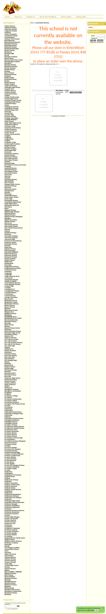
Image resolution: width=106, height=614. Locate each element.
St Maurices (8, 493)
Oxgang (7, 347)
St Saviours (8, 525)
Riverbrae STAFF (10, 373)
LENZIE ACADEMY (10, 281)
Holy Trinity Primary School (13, 228)
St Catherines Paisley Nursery (14, 426)
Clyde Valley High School (12, 123)
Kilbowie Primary (10, 249)
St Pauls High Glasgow (12, 517)
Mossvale (7, 323)
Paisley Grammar (10, 350)
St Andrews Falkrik (10, 401)
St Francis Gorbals (10, 447)
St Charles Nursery (10, 434)
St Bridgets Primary (10, 423)
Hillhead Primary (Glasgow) (13, 216)
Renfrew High (8, 368)
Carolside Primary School (12, 100)
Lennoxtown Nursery (11, 279)
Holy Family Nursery (11, 225)
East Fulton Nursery (11, 158)
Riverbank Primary (10, 370)
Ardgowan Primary (10, 31)
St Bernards (8, 415)
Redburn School (9, 367)
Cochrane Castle (9, 126)
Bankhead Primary (10, 47)
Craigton (7, 141)
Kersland (7, 245)
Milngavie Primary (10, 313)
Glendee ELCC (9, 191)
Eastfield (7, 162)
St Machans (8, 472)
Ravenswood (8, 365)
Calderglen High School (12, 87)
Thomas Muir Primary (11, 549)
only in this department (11, 608)
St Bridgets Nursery (11, 422)
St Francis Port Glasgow (12, 449)
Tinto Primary (8, 556)
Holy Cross (8, 223)
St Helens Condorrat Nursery (14, 454)
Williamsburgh (9, 588)
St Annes (7, 405)
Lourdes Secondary (10, 297)
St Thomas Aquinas (10, 530)
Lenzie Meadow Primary (12, 284)
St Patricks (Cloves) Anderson (14, 510)
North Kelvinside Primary (12, 331)
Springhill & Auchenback (12, 391)
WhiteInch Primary (10, 585)
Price (67, 90)
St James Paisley (10, 457)
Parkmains (8, 352)
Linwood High (9, 286)
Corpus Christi (9, 132)
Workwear (7, 594)
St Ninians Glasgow (10, 504)
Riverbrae (7, 371)
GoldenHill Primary (10, 195)
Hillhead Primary (9, 215)
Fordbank (7, 166)
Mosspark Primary (10, 321)
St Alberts (7, 394)
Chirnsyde (7, 111)
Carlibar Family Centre (11, 97)
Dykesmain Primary (10, 157)
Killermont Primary (10, 255)
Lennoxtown (8, 278)
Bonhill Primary (9, 69)
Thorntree (7, 552)
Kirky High (7, 265)
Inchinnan (7, 234)
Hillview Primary (9, 221)
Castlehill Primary (10, 103)
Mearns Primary (9, 307)
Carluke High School (11, 99)
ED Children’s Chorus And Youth (15, 165)
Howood (7, 231)
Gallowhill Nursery (10, 168)
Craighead (7, 137)
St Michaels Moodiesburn (12, 494)
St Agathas (8, 392)
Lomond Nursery (10, 296)
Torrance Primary (10, 562)
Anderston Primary (10, 29)
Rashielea (7, 363)
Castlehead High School (12, 102)
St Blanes (7, 417)
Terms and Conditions (48, 17)
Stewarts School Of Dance (13, 541)
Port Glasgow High (10, 360)
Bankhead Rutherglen (11, 48)
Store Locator (66, 17)
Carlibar (7, 95)
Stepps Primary (9, 539)
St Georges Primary (10, 451)
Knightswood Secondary (12, 268)
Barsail (6, 55)
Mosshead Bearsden (11, 320)
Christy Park (8, 113)
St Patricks (8, 509)
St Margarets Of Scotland (12, 475)
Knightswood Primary (11, 266)
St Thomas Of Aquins (11, 531)
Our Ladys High (9, 346)
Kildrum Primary (9, 250)
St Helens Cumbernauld (12, 455)
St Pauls (7, 515)
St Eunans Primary (10, 443)
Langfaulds (8, 275)
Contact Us (30, 17)
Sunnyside (8, 544)
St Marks (7, 478)
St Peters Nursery (10, 520)
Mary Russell (8, 299)
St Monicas (8, 499)
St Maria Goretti (9, 476)
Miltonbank (8, 315)
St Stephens (8, 526)
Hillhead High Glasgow (11, 212)
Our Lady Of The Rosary (12, 344)
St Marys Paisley (9, 488)
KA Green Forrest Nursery (13, 241)
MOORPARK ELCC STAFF (13, 318)
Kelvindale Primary (10, 244)
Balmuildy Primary (10, 45)
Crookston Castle (10, 142)
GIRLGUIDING (9, 181)
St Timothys (8, 536)
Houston (7, 229)
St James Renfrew (10, 459)
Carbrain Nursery (10, 90)
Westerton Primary (10, 578)
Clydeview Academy (11, 124)
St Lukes (7, 470)
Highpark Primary (10, 210)
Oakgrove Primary (10, 338)
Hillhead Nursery (9, 213)
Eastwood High (9, 163)
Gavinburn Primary (10, 179)
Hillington (7, 218)
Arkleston (7, 32)
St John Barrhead (10, 460)
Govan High (8, 199)
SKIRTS (7, 386)
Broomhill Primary (10, 79)
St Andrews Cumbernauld (12, 399)
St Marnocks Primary (11, 480)
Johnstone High (9, 239)
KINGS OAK (8, 262)
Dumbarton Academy (11, 153)
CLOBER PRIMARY (10, 120)
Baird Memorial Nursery (12, 42)
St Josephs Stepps (10, 468)
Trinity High (8, 564)
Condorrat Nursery (10, 129)
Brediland (7, 76)
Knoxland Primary (10, 270)
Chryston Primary (10, 116)
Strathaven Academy (11, 543)
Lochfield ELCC (9, 289)
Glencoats (7, 187)
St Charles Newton (10, 433)
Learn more (90, 610)
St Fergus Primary (10, 444)
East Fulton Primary (11, 160)
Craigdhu (7, 136)
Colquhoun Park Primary (12, 128)
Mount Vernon (9, 325)
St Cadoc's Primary (10, 425)
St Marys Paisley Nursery (12, 489)
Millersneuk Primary (11, 310)
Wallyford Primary (10, 573)
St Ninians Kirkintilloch (12, 505)
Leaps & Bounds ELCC (12, 276)
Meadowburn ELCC (10, 300)
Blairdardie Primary (10, 66)
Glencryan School (10, 189)
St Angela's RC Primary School (14, 404)
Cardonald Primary (10, 94)
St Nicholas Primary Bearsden (14, 502)
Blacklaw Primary (10, 65)
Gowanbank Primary (11, 200)
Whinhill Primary (9, 583)
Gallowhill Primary (10, 170)
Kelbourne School (10, 242)
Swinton (7, 546)
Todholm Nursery (10, 557)
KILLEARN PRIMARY (11, 252)
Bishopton (7, 63)
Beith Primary (8, 58)
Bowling (7, 71)
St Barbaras (8, 409)
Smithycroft (8, 388)
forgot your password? (97, 42)
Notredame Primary (10, 334)
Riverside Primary (10, 375)
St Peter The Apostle (11, 518)
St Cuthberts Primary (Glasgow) (14, 441)
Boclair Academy (10, 68)
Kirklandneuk (8, 263)
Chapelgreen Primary (11, 108)
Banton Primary (9, 50)
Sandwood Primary (10, 380)
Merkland (7, 308)
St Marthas (8, 481)
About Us (18, 17)
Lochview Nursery (10, 292)
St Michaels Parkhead (11, 496)
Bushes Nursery (9, 82)
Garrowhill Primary (10, 173)
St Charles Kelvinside (11, 431)
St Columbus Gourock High (13, 438)
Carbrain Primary (10, 92)
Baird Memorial (9, 40)
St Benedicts (8, 410)
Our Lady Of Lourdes (11, 339)
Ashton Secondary (10, 34)
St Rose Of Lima (9, 523)
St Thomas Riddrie (10, 535)
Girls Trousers (9, 183)
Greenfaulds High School (12, 202)
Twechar (7, 567)
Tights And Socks (10, 554)
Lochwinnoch (8, 294)
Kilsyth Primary (9, 260)
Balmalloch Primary (10, 44)
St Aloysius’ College (11, 396)
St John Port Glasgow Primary (14, 465)
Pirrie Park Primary (10, 355)
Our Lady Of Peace (10, 341)
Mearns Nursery (9, 305)
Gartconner (8, 174)
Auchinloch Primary (11, 36)
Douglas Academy (10, 149)
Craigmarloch (8, 139)
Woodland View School (12, 589)
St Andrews (8, 397)
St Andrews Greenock (11, 402)
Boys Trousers (9, 73)
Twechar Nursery (10, 568)
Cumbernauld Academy (12, 144)
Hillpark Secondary (10, 220)
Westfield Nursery (10, 581)
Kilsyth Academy (10, 258)
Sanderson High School (12, 378)
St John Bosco (9, 462)
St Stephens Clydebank (12, 528)
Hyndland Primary (10, 233)
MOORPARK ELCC (10, 317)
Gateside (7, 178)
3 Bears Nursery (9, 26)
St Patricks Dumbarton (11, 512)
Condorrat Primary (10, 131)
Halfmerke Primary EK (11, 205)
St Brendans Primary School (13, 418)
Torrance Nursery (10, 560)
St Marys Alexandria (11, 483)
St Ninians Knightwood (12, 507)
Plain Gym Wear (9, 357)
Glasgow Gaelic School (12, 184)
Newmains (7, 329)
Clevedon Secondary (11, 118)
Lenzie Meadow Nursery (12, 283)
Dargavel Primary (10, 145)
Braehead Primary (10, 74)
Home (7, 17)
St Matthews (8, 491)
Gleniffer (7, 192)
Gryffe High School (10, 204)
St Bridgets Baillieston (11, 420)
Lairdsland (8, 271)
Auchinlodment (9, 37)
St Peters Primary (10, 522)
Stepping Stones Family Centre (14, 538)
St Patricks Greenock (11, 514)
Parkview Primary (10, 354)
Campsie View (9, 89)
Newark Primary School (12, 328)
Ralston (7, 362)
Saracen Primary (9, 381)
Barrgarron (8, 52)
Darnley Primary (9, 147)
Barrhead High (9, 53)
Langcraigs (8, 273)
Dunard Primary (9, 155)
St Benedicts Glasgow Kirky (13, 413)
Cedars (6, 105)
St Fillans (7, 446)
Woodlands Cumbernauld (12, 591)
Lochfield (7, 287)
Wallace (7, 570)
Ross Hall (7, 376)
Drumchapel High (10, 150)
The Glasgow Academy (12, 547)
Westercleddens (9, 577)
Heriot (6, 208)
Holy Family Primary (11, 226)
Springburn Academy (11, 389)
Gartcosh (7, 176)
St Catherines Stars (10, 430)
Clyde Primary (9, 121)
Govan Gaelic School (11, 197)
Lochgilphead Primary (11, 291)
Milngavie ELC (9, 312)
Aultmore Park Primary (11, 39)
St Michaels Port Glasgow (12, 497)
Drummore (8, 152)
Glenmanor (8, 194)
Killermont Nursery (10, 254)
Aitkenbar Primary (10, 27)
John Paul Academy (11, 237)
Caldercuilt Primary (10, 86)
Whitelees (7, 586)
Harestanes (8, 207)
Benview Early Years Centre (13, 60)
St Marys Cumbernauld (12, 485)
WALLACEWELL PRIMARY (13, 572)
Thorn (6, 551)
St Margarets (8, 473)
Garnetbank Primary (11, 171)
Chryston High (9, 115)
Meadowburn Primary (11, 304)
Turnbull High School (11, 565)
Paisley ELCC (8, 349)
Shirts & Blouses (10, 384)
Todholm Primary (10, 559)
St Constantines (9, 439)
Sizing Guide (81, 17)
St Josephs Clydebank (11, 467)
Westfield (7, 580)
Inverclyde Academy (11, 236)
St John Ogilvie (9, 464)
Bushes (6, 81)
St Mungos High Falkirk (12, 501)
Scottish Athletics (10, 383)
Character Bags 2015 (11, 110)
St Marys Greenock (10, 486)
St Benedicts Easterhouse (13, 412)
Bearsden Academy (10, 57)
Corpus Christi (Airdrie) (12, 134)
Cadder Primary (9, 84)
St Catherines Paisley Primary (14, 428)
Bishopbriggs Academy (12, 61)
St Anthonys (8, 407)
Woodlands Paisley (10, 593)
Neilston (7, 326)
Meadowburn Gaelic (11, 302)
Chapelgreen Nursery (11, 107)
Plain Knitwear (9, 359)
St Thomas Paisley (10, 533)
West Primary (8, 575)
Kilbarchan (8, 247)
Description (60, 90)
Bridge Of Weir (9, 78)
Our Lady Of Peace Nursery (13, 342)
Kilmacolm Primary (10, 257)
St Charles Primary (10, 436)
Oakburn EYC (8, 336)
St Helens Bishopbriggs (12, 452)
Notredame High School (12, 333)
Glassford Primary (10, 186)
